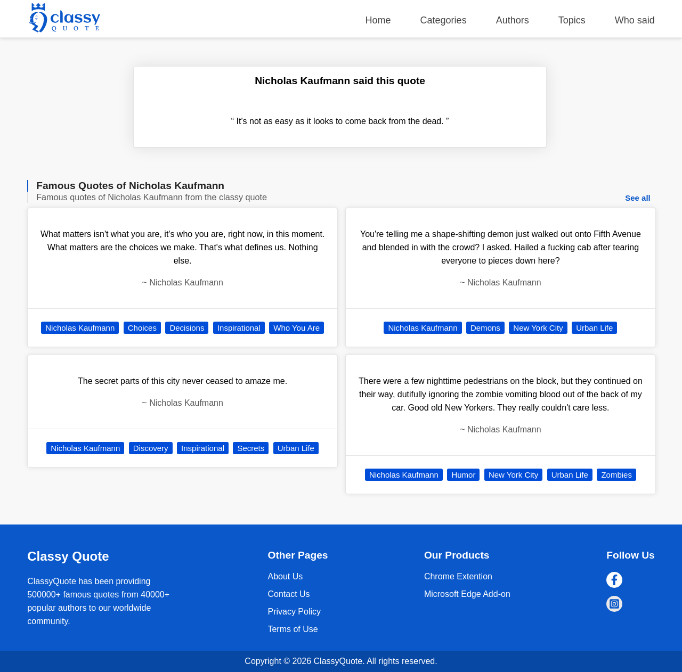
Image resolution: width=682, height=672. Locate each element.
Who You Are (296, 327)
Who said (635, 20)
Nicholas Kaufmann (80, 327)
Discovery (150, 448)
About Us (285, 576)
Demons (485, 327)
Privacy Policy (294, 611)
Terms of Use (292, 629)
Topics (572, 20)
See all (638, 197)
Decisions (186, 327)
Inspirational (239, 327)
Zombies (616, 474)
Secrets (250, 448)
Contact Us (288, 594)
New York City (538, 327)
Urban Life (296, 448)
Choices (142, 327)
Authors (512, 20)
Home (378, 20)
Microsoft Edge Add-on (467, 594)
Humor (463, 474)
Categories (443, 20)
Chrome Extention (458, 576)
